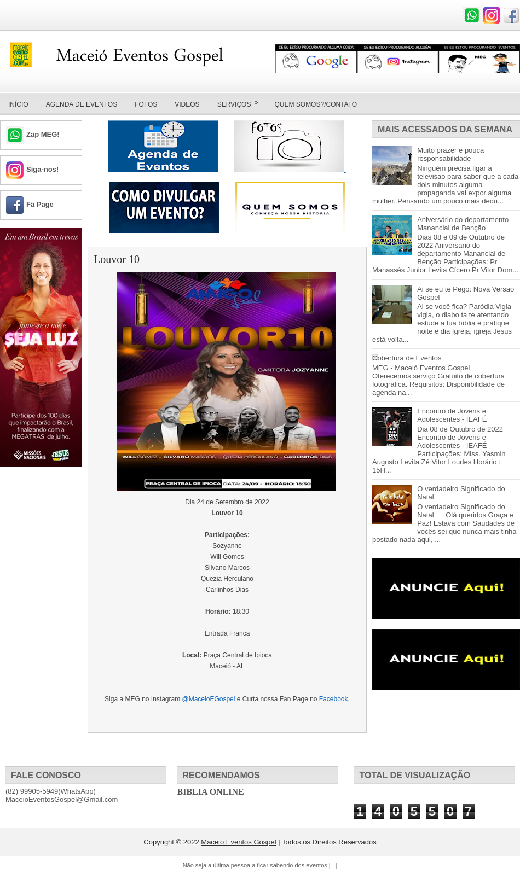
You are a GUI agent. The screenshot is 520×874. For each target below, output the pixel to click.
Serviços (241, 100)
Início (18, 104)
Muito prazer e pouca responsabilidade (450, 154)
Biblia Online (210, 791)
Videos (187, 104)
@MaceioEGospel (208, 699)
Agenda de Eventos (81, 104)
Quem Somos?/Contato (315, 104)
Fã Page (40, 204)
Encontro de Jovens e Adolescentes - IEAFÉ (452, 415)
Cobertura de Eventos (406, 358)
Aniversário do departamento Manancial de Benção (463, 223)
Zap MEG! (43, 134)
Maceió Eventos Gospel (238, 842)
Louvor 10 (117, 259)
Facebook (333, 699)
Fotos (146, 104)
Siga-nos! (42, 169)
